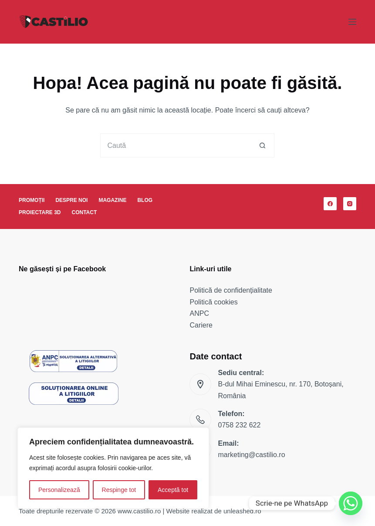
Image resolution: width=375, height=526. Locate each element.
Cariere (200, 325)
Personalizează (59, 489)
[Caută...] (175, 145)
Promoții (31, 200)
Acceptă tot (173, 489)
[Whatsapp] (350, 503)
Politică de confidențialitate (230, 290)
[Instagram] (349, 203)
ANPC (199, 313)
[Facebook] (330, 203)
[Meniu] (352, 22)
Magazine (112, 200)
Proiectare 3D (40, 212)
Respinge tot (119, 489)
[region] (113, 468)
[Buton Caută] (262, 145)
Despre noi (71, 200)
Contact (84, 212)
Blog (144, 200)
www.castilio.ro (139, 511)
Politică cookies (213, 302)
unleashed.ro (242, 511)
